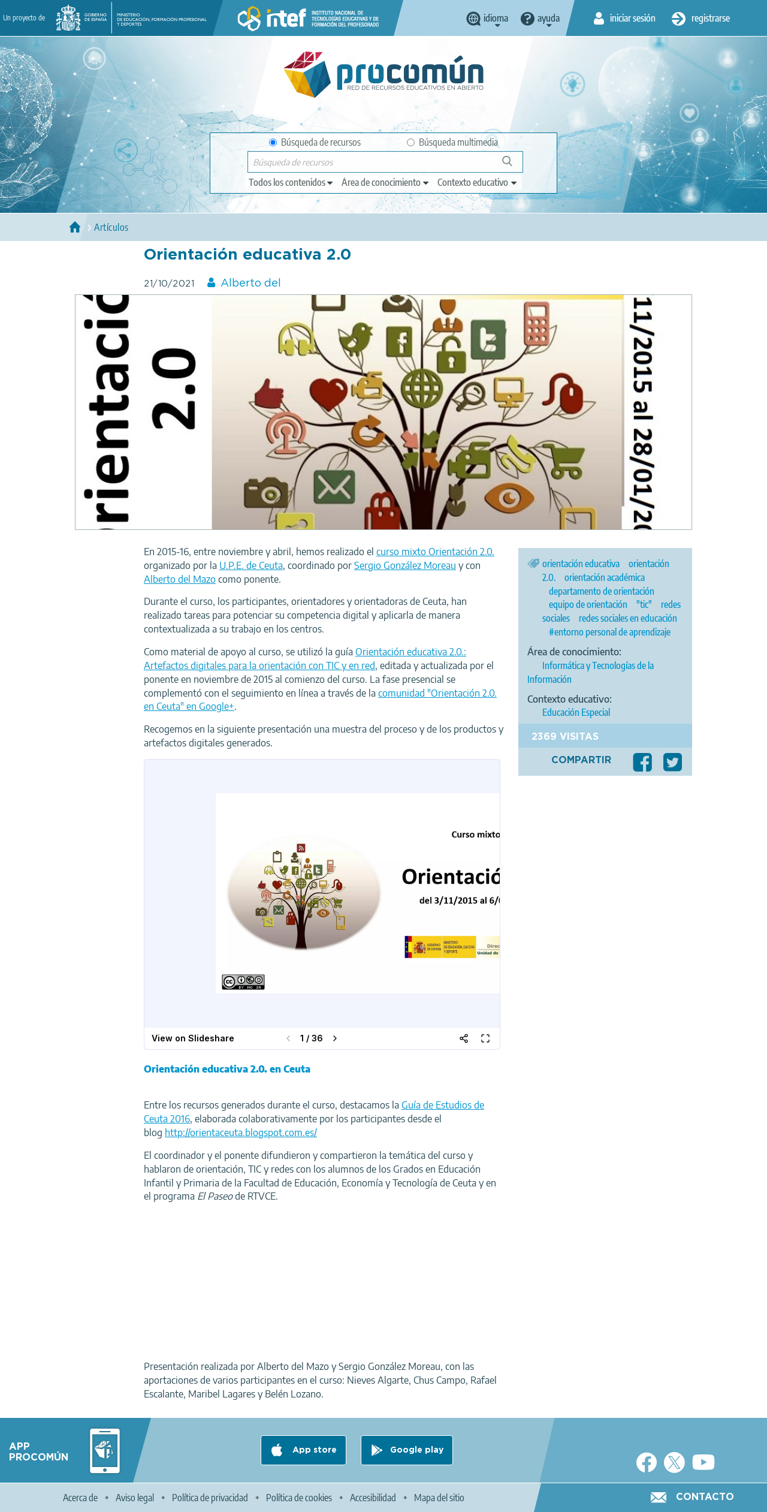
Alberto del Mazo (180, 579)
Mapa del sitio (439, 1498)
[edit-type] (291, 182)
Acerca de (80, 1498)
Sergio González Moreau (405, 565)
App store (313, 1450)
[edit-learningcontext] (478, 182)
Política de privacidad (210, 1498)
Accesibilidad (373, 1498)
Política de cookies (299, 1498)
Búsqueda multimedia (452, 142)
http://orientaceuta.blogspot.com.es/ (241, 1132)
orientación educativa (581, 564)
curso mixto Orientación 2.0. (435, 552)
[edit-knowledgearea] (386, 182)
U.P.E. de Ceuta (251, 565)
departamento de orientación (601, 591)
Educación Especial (576, 712)
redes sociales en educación (628, 618)
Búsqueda (514, 165)
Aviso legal (135, 1498)
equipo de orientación (588, 604)
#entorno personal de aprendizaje (610, 632)
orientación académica (604, 577)
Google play (416, 1450)
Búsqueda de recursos (315, 142)
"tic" (644, 604)
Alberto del (251, 283)
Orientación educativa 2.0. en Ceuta (227, 1069)
